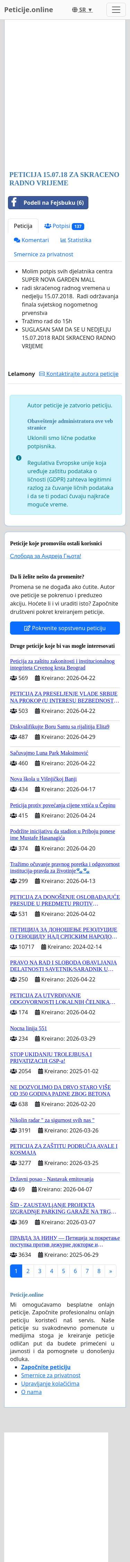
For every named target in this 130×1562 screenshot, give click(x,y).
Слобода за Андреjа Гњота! (45, 556)
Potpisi (64, 226)
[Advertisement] (65, 96)
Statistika (76, 240)
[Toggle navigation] (116, 10)
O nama (31, 1392)
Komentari (31, 240)
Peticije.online (28, 9)
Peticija (23, 226)
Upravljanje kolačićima (50, 1383)
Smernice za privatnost (43, 254)
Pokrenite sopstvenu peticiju (65, 628)
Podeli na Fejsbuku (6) (46, 202)
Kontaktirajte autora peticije (79, 374)
